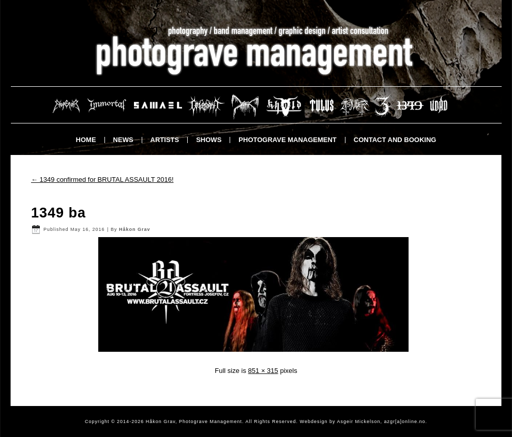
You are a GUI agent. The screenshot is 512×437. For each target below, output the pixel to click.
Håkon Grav (134, 229)
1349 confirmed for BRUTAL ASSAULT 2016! (102, 179)
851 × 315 (263, 370)
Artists (164, 140)
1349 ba (58, 213)
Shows (208, 140)
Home (86, 140)
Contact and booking (395, 140)
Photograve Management (287, 140)
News (123, 140)
